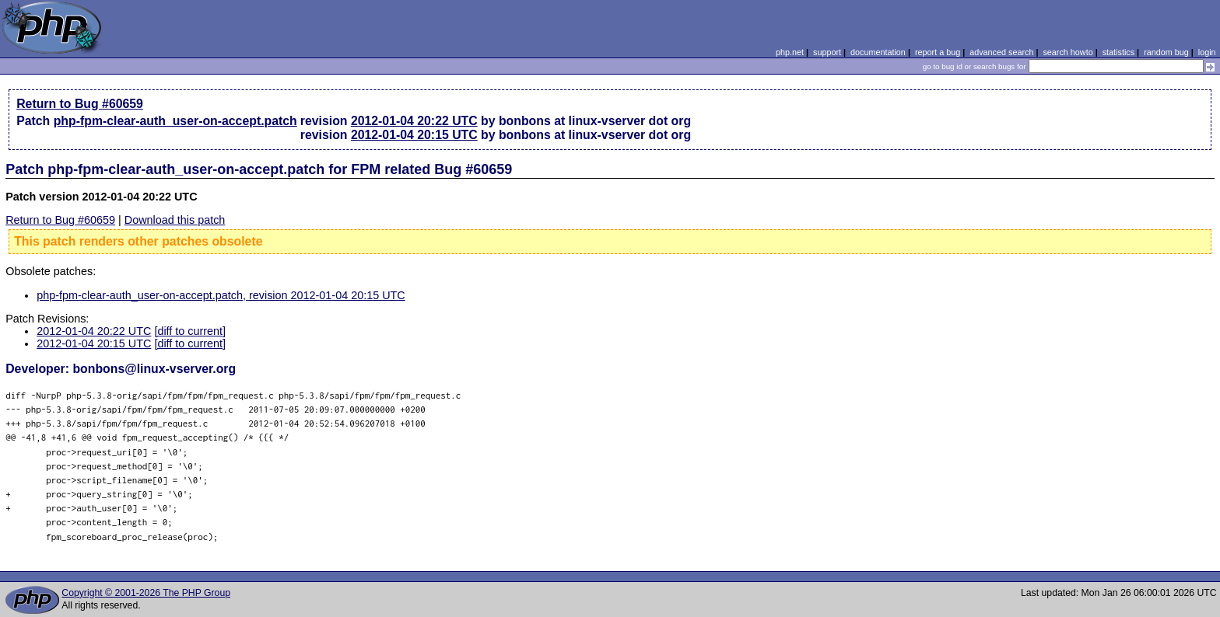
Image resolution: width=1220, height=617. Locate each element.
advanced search (1001, 52)
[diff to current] (190, 331)
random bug (1166, 52)
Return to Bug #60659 (79, 103)
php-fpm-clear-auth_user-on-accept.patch (175, 120)
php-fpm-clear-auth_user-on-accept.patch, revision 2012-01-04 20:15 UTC (221, 295)
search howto (1067, 52)
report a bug (937, 52)
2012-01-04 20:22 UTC (414, 120)
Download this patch (175, 220)
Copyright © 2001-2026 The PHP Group (145, 592)
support (827, 52)
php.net (790, 52)
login (1207, 52)
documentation (878, 52)
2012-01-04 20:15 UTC (414, 134)
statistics (1118, 52)
